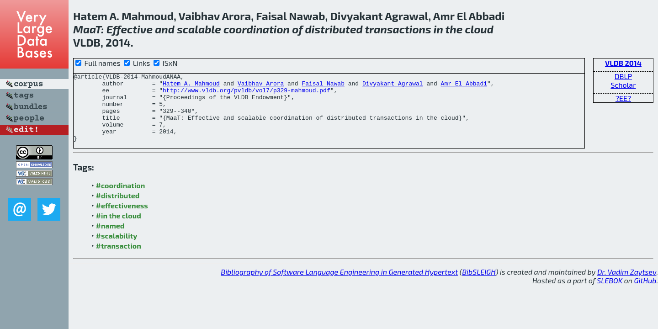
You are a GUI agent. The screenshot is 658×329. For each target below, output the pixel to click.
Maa (84, 29)
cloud (479, 29)
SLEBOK (609, 294)
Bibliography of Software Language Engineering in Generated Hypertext (339, 285)
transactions (398, 29)
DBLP (623, 76)
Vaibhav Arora (261, 86)
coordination (256, 29)
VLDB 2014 (623, 62)
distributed (334, 29)
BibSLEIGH (478, 285)
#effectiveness (122, 219)
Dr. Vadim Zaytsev (626, 285)
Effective (129, 29)
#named (110, 239)
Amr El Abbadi (464, 86)
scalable (199, 29)
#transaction (118, 259)
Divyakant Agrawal (392, 86)
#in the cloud (118, 229)
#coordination (120, 199)
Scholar (623, 84)
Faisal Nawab (323, 86)
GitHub (645, 294)
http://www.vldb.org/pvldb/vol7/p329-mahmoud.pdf (246, 94)
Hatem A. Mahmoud (191, 86)
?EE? (623, 98)
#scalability (117, 249)
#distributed (118, 209)
